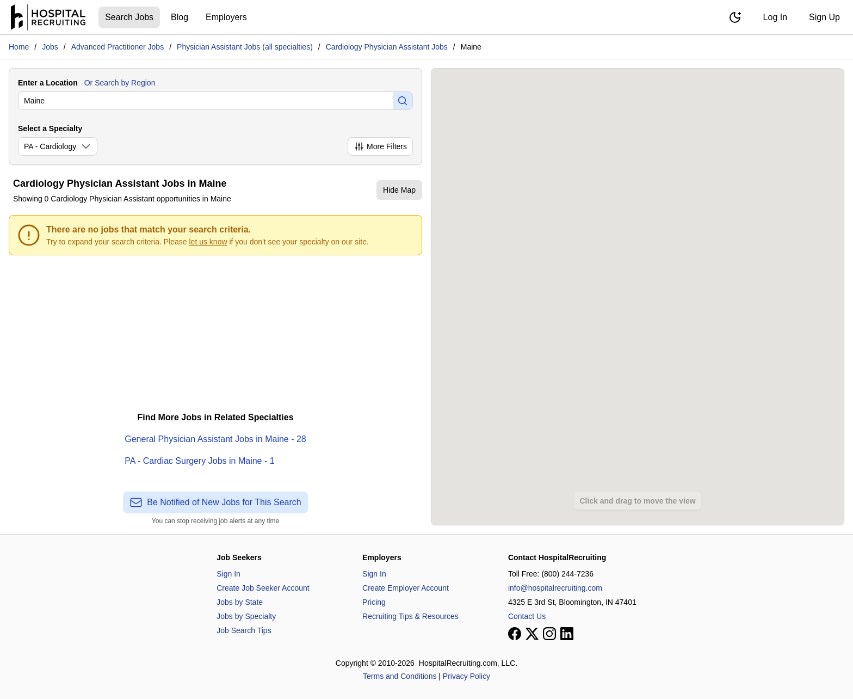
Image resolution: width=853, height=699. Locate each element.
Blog (179, 17)
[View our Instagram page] (549, 633)
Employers (226, 17)
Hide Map (399, 190)
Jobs (50, 46)
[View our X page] (532, 633)
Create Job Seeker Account (263, 588)
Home (19, 46)
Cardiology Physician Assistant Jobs (387, 46)
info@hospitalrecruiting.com (555, 588)
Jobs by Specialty (246, 616)
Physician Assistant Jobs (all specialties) (245, 46)
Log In (775, 17)
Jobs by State (240, 602)
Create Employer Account (405, 588)
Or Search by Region (120, 82)
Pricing (374, 602)
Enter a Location (48, 82)
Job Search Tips (244, 630)
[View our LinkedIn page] (566, 633)
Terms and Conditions (399, 676)
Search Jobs (129, 17)
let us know (208, 241)
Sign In (228, 573)
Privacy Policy (466, 676)
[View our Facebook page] (514, 633)
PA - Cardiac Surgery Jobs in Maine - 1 (199, 460)
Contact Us (527, 616)
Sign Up (824, 17)
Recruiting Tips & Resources (410, 616)
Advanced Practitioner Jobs (117, 46)
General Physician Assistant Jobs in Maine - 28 (215, 439)
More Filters (380, 146)
